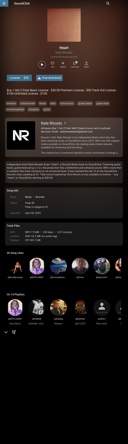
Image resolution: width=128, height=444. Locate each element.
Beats (28, 196)
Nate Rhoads (63, 52)
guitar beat (102, 103)
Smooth (40, 196)
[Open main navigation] (4, 3)
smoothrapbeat (15, 109)
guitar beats (85, 103)
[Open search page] (124, 3)
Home (11, 406)
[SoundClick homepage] (22, 3)
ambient (11, 103)
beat (53, 103)
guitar (47, 109)
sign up (20, 350)
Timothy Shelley (27, 361)
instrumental (27, 103)
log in (32, 350)
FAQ (20, 406)
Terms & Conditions (37, 406)
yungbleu (33, 109)
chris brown (67, 103)
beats (43, 103)
